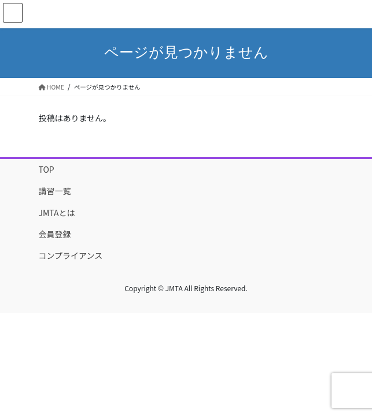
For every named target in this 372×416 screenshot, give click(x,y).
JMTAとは (57, 212)
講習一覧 (55, 190)
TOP (46, 169)
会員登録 (55, 234)
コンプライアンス (71, 255)
